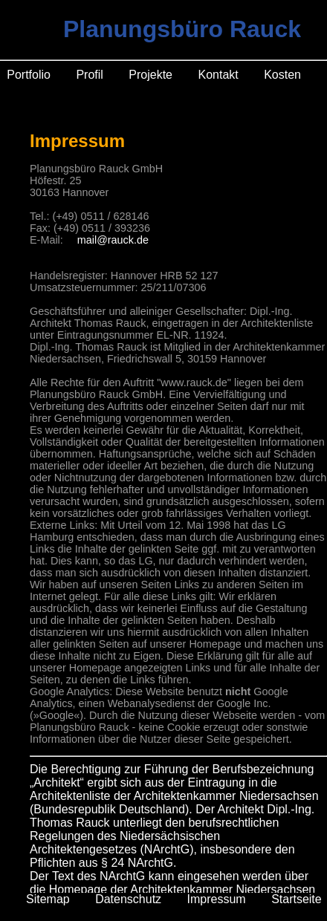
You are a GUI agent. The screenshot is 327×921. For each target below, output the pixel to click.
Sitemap (48, 899)
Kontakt (218, 74)
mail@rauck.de (113, 240)
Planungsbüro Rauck (182, 29)
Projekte (150, 74)
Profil (89, 74)
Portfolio (29, 74)
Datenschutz (128, 899)
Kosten (282, 74)
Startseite (296, 899)
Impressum (216, 899)
